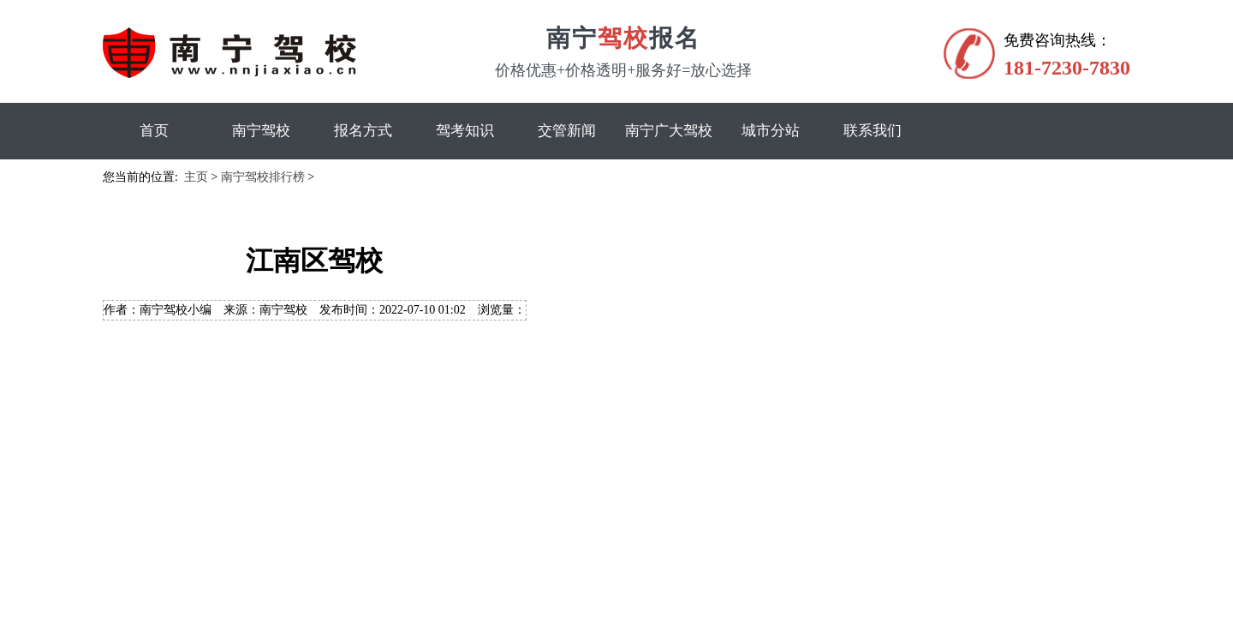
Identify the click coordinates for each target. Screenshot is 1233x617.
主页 (196, 177)
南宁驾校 (261, 131)
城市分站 (771, 131)
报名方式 (363, 131)
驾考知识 (465, 131)
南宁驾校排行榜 (263, 177)
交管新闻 (567, 131)
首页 (154, 131)
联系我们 (872, 131)
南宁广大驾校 (668, 131)
